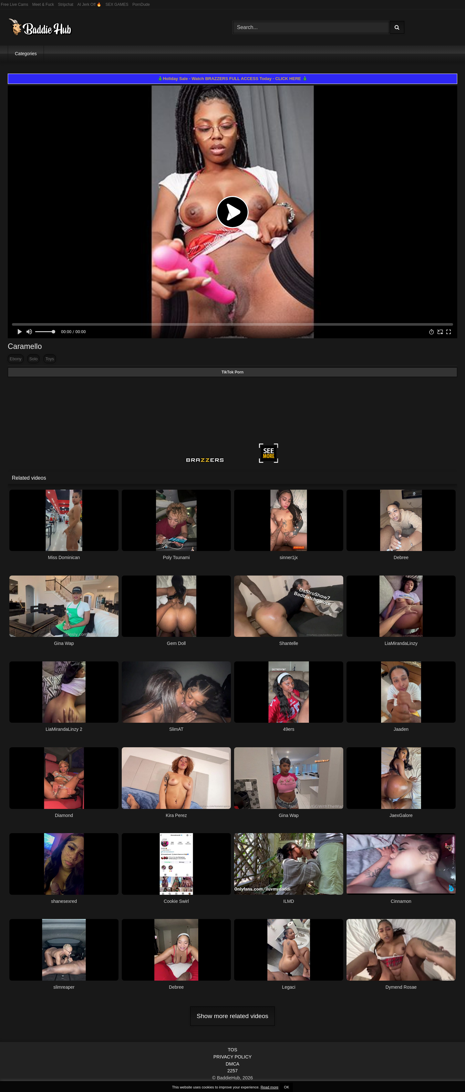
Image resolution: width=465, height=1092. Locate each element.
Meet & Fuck (43, 4)
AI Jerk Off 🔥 (89, 4)
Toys (50, 358)
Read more (269, 1087)
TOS (232, 1049)
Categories (26, 53)
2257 (232, 1070)
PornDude (141, 4)
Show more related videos (232, 1016)
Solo (33, 358)
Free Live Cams (14, 4)
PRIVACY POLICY (232, 1056)
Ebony (15, 358)
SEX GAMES (117, 4)
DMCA (232, 1063)
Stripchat (65, 4)
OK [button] (286, 1087)
